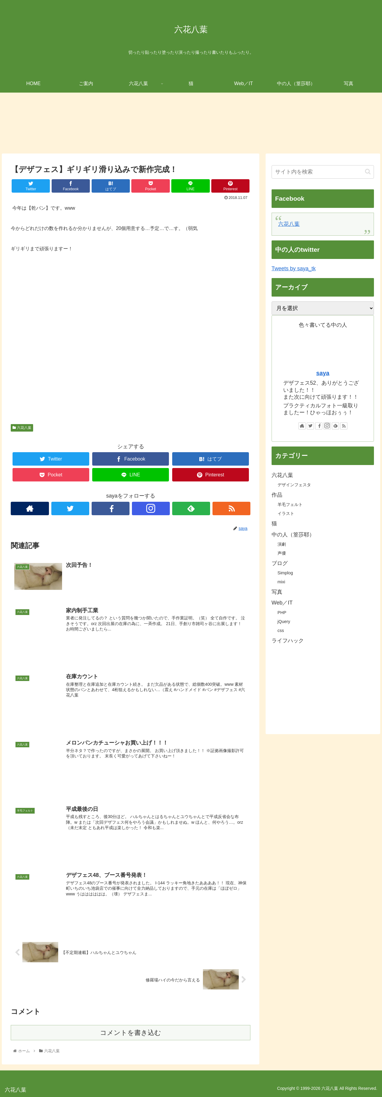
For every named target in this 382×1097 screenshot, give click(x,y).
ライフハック (288, 641)
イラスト (286, 513)
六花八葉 (22, 428)
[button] (368, 171)
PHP (282, 612)
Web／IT (282, 603)
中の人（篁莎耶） (293, 535)
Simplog (285, 572)
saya (322, 373)
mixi (281, 581)
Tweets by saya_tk (294, 268)
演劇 (282, 544)
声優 (282, 553)
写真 (277, 592)
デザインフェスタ (294, 484)
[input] (323, 172)
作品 (277, 495)
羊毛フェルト (290, 504)
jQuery (284, 621)
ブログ (280, 563)
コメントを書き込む (130, 1032)
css (281, 630)
